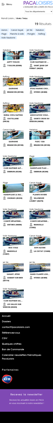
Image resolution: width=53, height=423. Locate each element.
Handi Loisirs (7, 18)
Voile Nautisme (8, 38)
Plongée (31, 34)
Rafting (41, 34)
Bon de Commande (13, 349)
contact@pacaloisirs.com (16, 327)
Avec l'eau (22, 18)
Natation (40, 30)
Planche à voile (17, 34)
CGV (4, 338)
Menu (6, 4)
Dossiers (6, 321)
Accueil (6, 315)
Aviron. (4, 30)
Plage (4, 34)
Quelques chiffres (11, 343)
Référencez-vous (11, 332)
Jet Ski (29, 30)
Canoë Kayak (17, 30)
